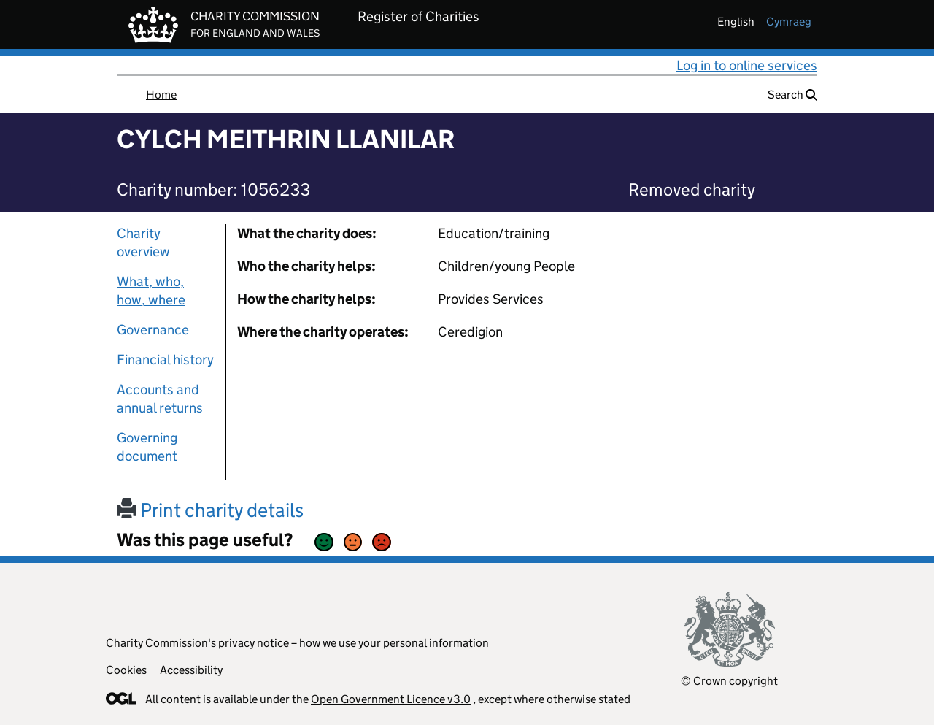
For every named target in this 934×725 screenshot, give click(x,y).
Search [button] (792, 94)
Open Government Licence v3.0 (391, 699)
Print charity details (210, 510)
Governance (153, 329)
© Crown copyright (729, 681)
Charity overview (143, 242)
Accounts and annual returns (160, 398)
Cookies (126, 670)
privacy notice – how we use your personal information (353, 643)
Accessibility (191, 670)
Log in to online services (746, 65)
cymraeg (788, 21)
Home (161, 94)
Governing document (147, 446)
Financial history (165, 359)
